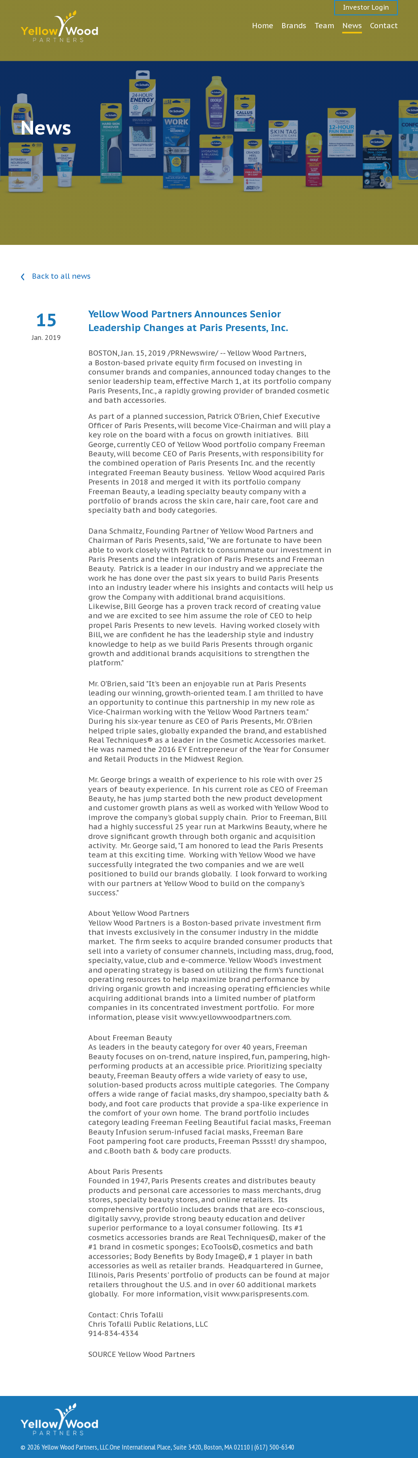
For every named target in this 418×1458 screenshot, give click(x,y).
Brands (293, 25)
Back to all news (56, 276)
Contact (384, 25)
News (352, 25)
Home (262, 25)
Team (324, 25)
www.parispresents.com (264, 1294)
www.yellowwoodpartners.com (234, 1017)
